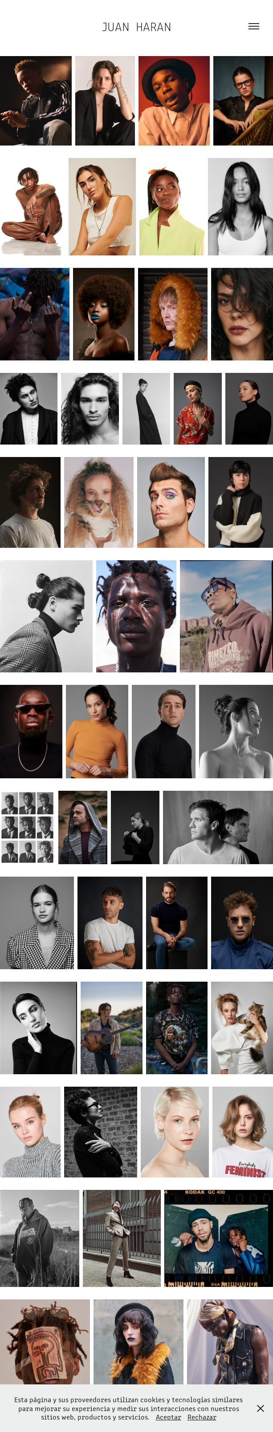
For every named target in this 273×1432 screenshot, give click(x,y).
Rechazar (201, 1416)
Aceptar (168, 1416)
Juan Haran (136, 26)
